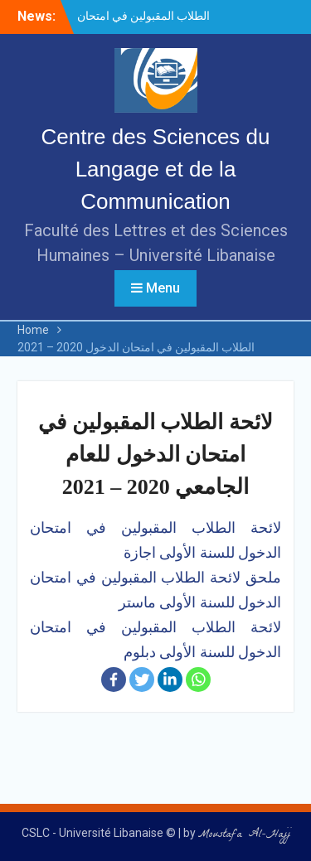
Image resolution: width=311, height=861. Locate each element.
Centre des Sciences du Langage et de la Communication (155, 169)
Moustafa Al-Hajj (244, 835)
